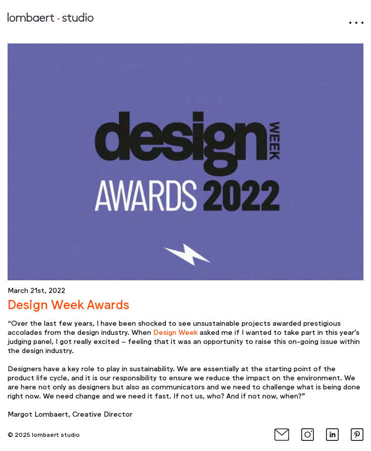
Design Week (175, 332)
